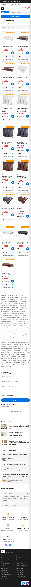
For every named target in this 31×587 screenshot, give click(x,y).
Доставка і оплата (5, 556)
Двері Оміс (18, 557)
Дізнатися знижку (7, 59)
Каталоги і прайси (5, 559)
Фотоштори (4, 576)
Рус (19, 4)
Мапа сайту (4, 578)
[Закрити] (29, 1)
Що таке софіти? (7, 493)
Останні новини (7, 422)
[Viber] (6, 545)
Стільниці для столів (6, 574)
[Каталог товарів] (5, 12)
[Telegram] (10, 545)
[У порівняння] (12, 56)
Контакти (3, 565)
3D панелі (18, 556)
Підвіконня (4, 570)
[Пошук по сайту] (20, 12)
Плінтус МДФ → (15, 414)
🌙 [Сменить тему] (28, 4)
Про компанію (4, 557)
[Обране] (21, 8)
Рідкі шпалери (4, 572)
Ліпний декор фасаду (21, 565)
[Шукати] (28, 12)
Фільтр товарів (15, 16)
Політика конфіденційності (11, 583)
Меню (4, 4)
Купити (5, 56)
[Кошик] (28, 8)
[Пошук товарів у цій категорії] (15, 27)
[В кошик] (12, 52)
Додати (15, 400)
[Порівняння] (24, 8)
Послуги (3, 561)
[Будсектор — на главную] (10, 8)
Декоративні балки (20, 559)
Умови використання (15, 585)
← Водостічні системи (15, 411)
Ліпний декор (19, 563)
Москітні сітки (4, 568)
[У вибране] (9, 56)
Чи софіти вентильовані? (10, 505)
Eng (16, 4)
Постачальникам (5, 563)
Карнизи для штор (20, 561)
